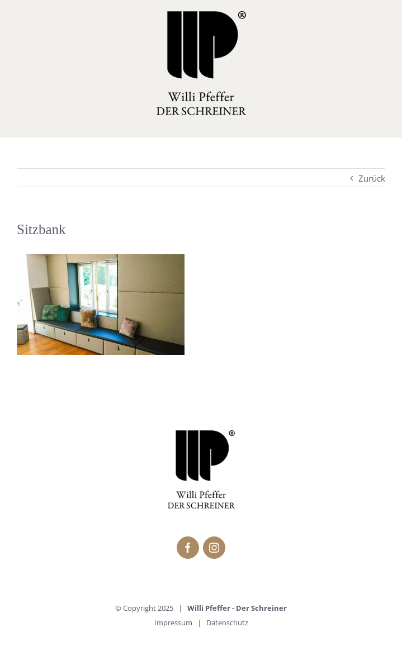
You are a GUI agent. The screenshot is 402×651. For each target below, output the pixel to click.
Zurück (371, 178)
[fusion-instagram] (214, 547)
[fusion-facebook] (188, 547)
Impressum (173, 622)
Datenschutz (227, 622)
